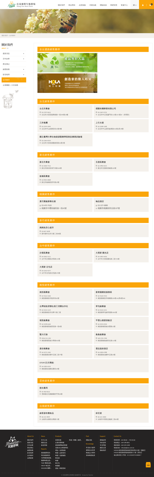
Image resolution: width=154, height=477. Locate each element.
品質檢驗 (82, 5)
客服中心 (124, 5)
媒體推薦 (6, 69)
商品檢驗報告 (45, 455)
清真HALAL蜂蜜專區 (61, 448)
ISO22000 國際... (46, 468)
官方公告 (44, 440)
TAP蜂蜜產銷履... (46, 458)
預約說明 (103, 443)
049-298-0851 (125, 443)
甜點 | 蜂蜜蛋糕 (60, 468)
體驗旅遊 (103, 5)
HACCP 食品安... (46, 466)
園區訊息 (44, 443)
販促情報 (44, 445)
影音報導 (6, 75)
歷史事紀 (30, 448)
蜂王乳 (57, 463)
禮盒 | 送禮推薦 (60, 450)
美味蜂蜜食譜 (90, 455)
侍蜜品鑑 (92, 5)
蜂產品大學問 (90, 453)
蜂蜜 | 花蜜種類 (60, 455)
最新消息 (6, 53)
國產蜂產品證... (46, 460)
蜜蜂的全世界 (90, 450)
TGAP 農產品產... (46, 463)
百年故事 (6, 59)
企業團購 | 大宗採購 (10, 85)
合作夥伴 (12, 35)
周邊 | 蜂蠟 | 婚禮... (75, 440)
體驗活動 (89, 440)
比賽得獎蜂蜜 (59, 443)
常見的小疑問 (90, 448)
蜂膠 (56, 460)
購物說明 (103, 440)
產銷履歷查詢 (45, 453)
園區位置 (103, 448)
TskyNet (90, 475)
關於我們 (61, 5)
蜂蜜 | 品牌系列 (60, 453)
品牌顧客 (30, 458)
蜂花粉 (57, 458)
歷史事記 (6, 64)
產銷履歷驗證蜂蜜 (61, 445)
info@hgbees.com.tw (127, 448)
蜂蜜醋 (57, 466)
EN (135, 5)
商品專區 (71, 5)
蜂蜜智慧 (113, 5)
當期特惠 (58, 440)
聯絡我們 (103, 450)
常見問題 (103, 445)
